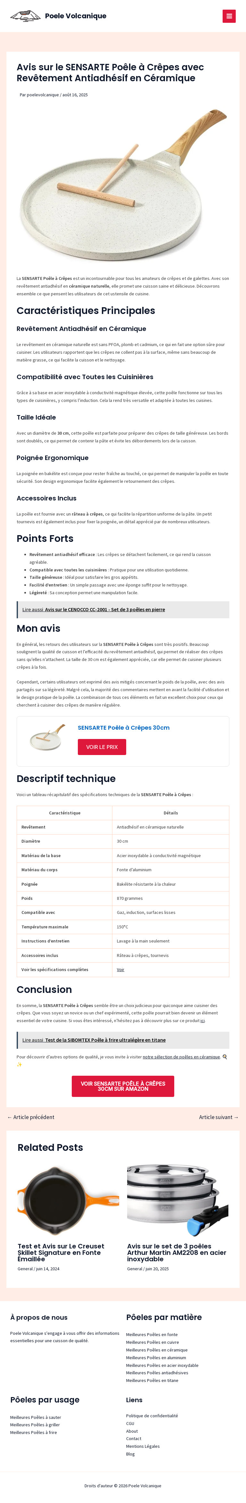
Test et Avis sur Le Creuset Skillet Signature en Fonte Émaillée (61, 1253)
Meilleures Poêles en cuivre (152, 1342)
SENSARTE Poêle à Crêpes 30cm (124, 728)
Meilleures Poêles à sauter (35, 1417)
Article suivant (219, 1117)
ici (203, 1020)
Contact (133, 1438)
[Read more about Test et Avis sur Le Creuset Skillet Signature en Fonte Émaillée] (68, 1200)
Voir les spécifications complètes (54, 969)
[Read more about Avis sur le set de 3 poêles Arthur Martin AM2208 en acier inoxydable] (178, 1200)
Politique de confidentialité (152, 1416)
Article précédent (30, 1117)
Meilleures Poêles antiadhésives (157, 1373)
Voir (120, 969)
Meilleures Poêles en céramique (157, 1350)
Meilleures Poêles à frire (33, 1432)
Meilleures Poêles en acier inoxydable (162, 1365)
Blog (130, 1454)
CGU (130, 1423)
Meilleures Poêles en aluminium (156, 1357)
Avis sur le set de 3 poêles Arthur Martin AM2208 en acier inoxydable (176, 1253)
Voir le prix (102, 747)
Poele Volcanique (77, 16)
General (25, 1269)
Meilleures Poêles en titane (152, 1380)
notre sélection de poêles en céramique (181, 1057)
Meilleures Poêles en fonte (152, 1334)
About (132, 1431)
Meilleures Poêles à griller (35, 1425)
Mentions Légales (143, 1446)
